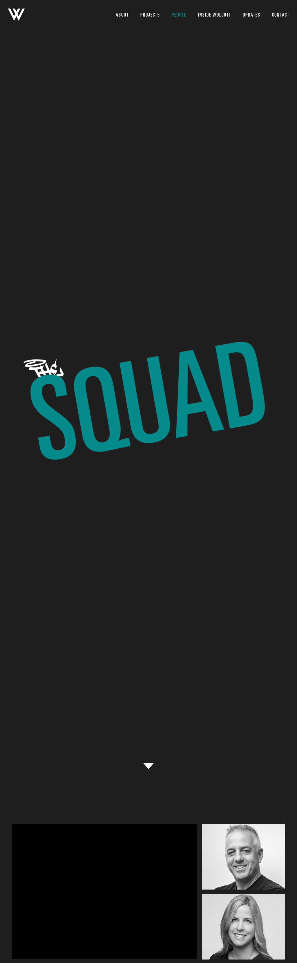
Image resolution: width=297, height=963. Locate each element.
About (122, 15)
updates (251, 15)
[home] (16, 14)
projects (150, 15)
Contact (280, 15)
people (179, 15)
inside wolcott (214, 15)
